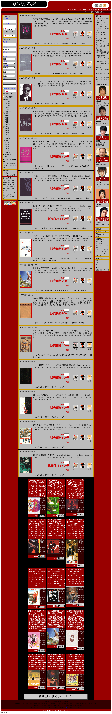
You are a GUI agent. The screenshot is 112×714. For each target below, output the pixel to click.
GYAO (97, 236)
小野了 (56, 24)
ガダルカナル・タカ (70, 397)
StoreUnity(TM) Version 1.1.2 (61, 710)
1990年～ (7, 105)
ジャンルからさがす (9, 175)
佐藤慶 (77, 457)
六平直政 (80, 114)
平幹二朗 (66, 305)
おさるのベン (100, 32)
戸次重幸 (51, 178)
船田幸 (35, 397)
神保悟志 (50, 24)
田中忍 (80, 397)
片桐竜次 (63, 24)
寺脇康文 (42, 56)
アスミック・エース (102, 249)
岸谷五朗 (59, 305)
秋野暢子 (42, 397)
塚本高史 (39, 270)
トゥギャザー (100, 42)
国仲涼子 (36, 178)
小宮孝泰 (62, 270)
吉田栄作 (78, 56)
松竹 (97, 262)
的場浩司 (50, 399)
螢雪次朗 (50, 273)
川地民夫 (87, 397)
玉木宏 (35, 54)
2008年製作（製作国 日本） (81, 641)
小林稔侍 (41, 86)
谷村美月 (65, 54)
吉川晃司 (62, 86)
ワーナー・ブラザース (102, 245)
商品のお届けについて (9, 184)
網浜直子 (59, 397)
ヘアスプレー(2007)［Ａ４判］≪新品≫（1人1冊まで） (37, 482)
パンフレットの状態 (9, 186)
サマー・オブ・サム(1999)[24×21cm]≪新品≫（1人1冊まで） (56, 571)
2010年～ (7, 101)
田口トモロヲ (72, 144)
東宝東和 (98, 255)
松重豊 (86, 146)
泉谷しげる (80, 427)
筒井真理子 (71, 146)
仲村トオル (41, 84)
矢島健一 (50, 146)
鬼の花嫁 (99, 50)
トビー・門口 (39, 457)
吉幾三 (50, 427)
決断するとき (100, 22)
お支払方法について (9, 182)
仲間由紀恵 (71, 24)
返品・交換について (9, 188)
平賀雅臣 (85, 270)
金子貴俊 (50, 333)
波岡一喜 (81, 144)
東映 (97, 260)
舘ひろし (77, 81)
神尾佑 (71, 54)
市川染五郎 (52, 238)
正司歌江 (88, 427)
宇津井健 (84, 178)
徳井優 (56, 146)
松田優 (79, 333)
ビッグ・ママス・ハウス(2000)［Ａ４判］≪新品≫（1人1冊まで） (37, 571)
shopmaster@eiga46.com (103, 9)
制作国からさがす (8, 173)
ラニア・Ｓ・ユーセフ (84, 365)
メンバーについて (8, 190)
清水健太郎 (50, 397)
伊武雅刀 (78, 238)
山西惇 (35, 24)
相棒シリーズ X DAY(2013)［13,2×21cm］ (51, 176)
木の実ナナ (50, 84)
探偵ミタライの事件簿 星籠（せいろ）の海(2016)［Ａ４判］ (58, 51)
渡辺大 (86, 114)
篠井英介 (38, 146)
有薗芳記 (74, 208)
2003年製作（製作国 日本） (62, 680)
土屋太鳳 (54, 270)
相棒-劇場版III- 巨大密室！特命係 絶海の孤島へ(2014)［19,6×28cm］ (62, 111)
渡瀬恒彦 (65, 273)
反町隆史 (65, 21)
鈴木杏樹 (73, 21)
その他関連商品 (7, 154)
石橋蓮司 (88, 208)
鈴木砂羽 (85, 238)
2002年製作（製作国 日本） (81, 684)
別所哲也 (44, 178)
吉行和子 (65, 427)
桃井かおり (76, 425)
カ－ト (87, 12)
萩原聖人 (44, 238)
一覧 (5, 156)
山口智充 (50, 335)
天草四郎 (45, 429)
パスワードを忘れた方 (9, 31)
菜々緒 (47, 86)
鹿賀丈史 (44, 26)
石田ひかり (52, 54)
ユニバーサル (100, 243)
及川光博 (80, 24)
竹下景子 (81, 208)
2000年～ (7, 103)
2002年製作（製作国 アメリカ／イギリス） (59, 551)
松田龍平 (54, 144)
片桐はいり (70, 238)
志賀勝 (71, 335)
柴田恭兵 (84, 81)
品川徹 (64, 56)
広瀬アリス (43, 54)
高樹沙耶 (50, 303)
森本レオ (38, 429)
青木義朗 (80, 455)
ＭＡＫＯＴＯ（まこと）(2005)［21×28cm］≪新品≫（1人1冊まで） (36, 656)
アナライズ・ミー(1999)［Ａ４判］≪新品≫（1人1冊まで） (75, 571)
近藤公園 (63, 146)
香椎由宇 (47, 270)
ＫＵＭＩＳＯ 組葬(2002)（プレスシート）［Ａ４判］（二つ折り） (61, 331)
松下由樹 (36, 305)
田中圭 (80, 176)
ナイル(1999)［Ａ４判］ (43, 365)
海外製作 (5, 99)
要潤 (58, 54)
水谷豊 (58, 21)
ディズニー (99, 241)
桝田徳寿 (78, 210)
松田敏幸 (43, 333)
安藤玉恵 (57, 210)
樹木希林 (72, 427)
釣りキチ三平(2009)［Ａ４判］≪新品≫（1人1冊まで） (56, 268)
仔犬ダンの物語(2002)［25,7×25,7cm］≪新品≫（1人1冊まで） (75, 656)
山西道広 (68, 84)
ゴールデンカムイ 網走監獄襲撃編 (102, 142)
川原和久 (80, 21)
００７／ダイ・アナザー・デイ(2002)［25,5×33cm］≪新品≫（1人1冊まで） (56, 522)
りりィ (73, 455)
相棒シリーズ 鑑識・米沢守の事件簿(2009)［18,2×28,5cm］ (58, 236)
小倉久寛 (71, 56)
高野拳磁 (84, 367)
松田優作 (67, 455)
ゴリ (43, 146)
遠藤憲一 (57, 333)
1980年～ (7, 107)
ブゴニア (99, 40)
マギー (50, 210)
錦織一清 (71, 395)
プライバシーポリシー (9, 192)
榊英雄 (64, 210)
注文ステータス (106, 12)
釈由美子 (63, 114)
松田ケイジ (79, 395)
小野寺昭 (51, 305)
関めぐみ (59, 178)
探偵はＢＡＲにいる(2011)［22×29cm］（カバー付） (55, 206)
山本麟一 (71, 457)
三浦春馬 (72, 365)
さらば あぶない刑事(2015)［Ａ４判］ (49, 81)
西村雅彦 (87, 303)
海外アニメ (6, 127)
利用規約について (8, 194)
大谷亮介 (50, 240)
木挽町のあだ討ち (102, 62)
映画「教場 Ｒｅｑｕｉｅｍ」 (102, 183)
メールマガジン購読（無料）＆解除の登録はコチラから (9, 166)
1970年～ (7, 109)
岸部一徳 (57, 303)
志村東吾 (69, 270)
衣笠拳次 (84, 84)
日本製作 (5, 113)
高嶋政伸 (44, 210)
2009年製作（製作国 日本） (42, 642)
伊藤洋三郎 (59, 84)
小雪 (42, 208)
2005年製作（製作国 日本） (42, 680)
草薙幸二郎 (88, 455)
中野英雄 (65, 333)
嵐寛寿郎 (57, 427)
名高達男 (56, 367)
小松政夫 (60, 429)
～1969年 (7, 111)
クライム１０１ (101, 38)
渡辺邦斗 (78, 54)
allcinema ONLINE (101, 231)
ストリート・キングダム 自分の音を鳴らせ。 (102, 46)
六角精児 (42, 24)
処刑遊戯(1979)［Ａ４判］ (44, 455)
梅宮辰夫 (65, 335)
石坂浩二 (87, 24)
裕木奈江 (87, 395)
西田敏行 (48, 208)
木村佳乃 (80, 303)
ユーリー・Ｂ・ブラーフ (43, 367)
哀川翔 (62, 367)
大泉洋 (48, 144)
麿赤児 (35, 399)
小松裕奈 (69, 367)
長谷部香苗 (76, 84)
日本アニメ (6, 141)
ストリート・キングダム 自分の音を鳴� (102, 102)
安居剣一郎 (77, 270)
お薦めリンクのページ (102, 270)
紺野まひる (61, 238)
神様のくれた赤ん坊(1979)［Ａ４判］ (48, 425)
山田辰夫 (86, 333)
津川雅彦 (44, 305)
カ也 (76, 335)
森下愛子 (63, 457)
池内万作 (89, 144)
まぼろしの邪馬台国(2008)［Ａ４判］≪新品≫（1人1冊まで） (75, 613)
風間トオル (71, 114)
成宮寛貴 (49, 114)
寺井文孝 (85, 54)
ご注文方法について (9, 180)
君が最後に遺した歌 (102, 52)
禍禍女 (98, 68)
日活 (97, 264)
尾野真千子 (62, 144)
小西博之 (42, 335)
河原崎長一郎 (42, 427)
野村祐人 (72, 333)
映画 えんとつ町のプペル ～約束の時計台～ (102, 79)
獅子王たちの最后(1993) (43, 395)
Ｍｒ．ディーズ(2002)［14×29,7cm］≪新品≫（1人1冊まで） (75, 522)
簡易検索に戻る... (8, 93)
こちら (65, 707)
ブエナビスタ (100, 247)
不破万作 (57, 56)
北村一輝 (36, 26)
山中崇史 (88, 21)
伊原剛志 (56, 114)
